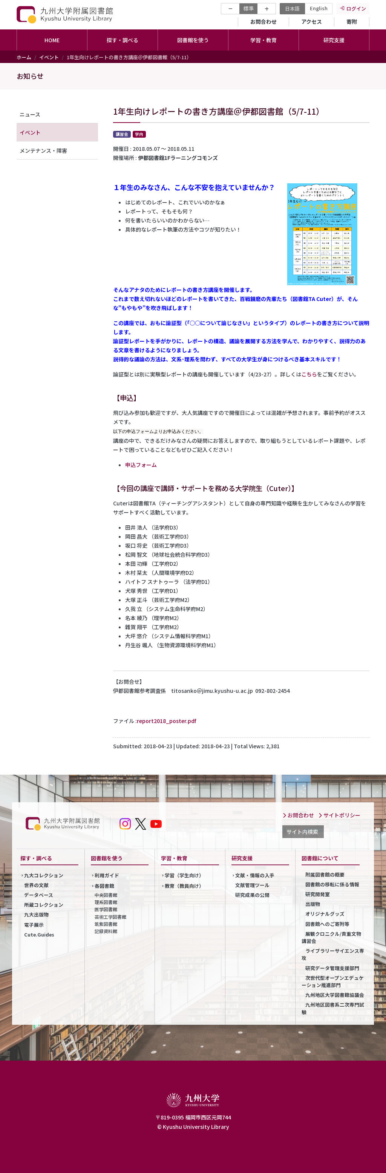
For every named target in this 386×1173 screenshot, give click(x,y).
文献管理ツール (252, 885)
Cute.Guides (39, 934)
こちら (309, 374)
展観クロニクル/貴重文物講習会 (331, 937)
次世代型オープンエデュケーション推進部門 (333, 981)
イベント (49, 57)
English (319, 8)
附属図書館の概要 (325, 874)
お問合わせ (263, 21)
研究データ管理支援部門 (332, 968)
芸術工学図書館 (110, 917)
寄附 (351, 21)
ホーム (24, 57)
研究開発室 (317, 894)
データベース (38, 894)
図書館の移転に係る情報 (332, 884)
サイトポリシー (339, 815)
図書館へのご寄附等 (327, 923)
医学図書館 (106, 909)
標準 (248, 8)
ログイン (356, 8)
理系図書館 (106, 902)
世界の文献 (36, 885)
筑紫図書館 (106, 924)
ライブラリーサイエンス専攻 (333, 954)
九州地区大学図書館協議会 (334, 994)
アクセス (311, 21)
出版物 (312, 903)
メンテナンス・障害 (43, 150)
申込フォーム (141, 464)
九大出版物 (36, 914)
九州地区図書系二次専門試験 (333, 1008)
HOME (52, 40)
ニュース (30, 114)
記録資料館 (106, 931)
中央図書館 (106, 895)
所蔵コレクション (43, 904)
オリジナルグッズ (325, 913)
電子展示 (34, 924)
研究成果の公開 (252, 894)
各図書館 (104, 885)
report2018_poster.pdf (166, 721)
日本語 (292, 8)
